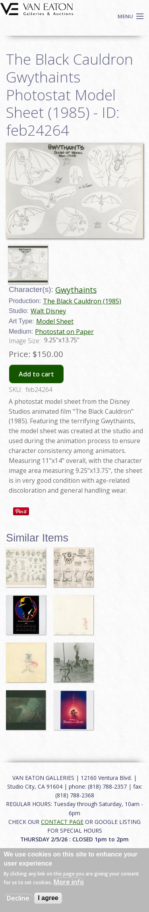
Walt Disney (48, 311)
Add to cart (36, 374)
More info (69, 881)
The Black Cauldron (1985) (82, 301)
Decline (18, 898)
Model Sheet (55, 321)
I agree (48, 898)
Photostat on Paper (64, 331)
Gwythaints (76, 289)
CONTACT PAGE (62, 822)
